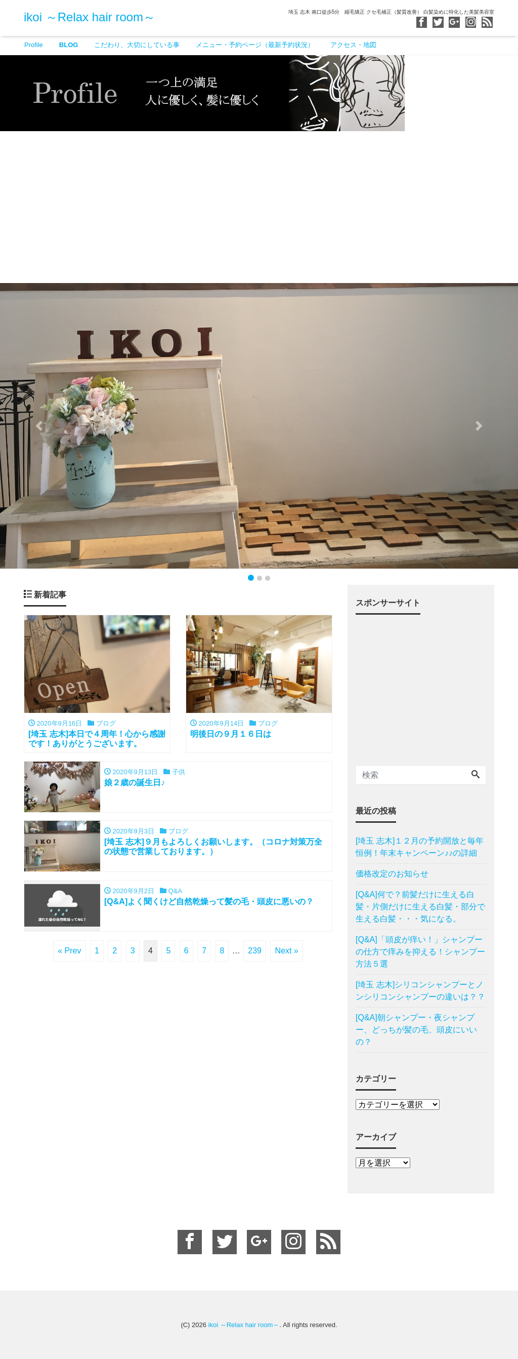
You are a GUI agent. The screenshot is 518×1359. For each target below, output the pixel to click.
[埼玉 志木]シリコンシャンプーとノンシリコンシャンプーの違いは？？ (420, 990)
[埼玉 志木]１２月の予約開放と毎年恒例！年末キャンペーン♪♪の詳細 (420, 846)
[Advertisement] (259, 207)
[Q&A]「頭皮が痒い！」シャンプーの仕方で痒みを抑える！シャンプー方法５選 (420, 951)
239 (255, 951)
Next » (286, 951)
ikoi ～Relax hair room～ (89, 17)
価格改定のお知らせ (392, 873)
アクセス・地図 (353, 45)
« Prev (69, 951)
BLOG (68, 45)
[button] (39, 426)
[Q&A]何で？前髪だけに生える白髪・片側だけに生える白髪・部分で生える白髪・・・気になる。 (420, 906)
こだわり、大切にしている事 (137, 45)
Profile (33, 45)
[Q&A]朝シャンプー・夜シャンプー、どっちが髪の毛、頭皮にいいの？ (416, 1029)
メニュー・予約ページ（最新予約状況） (255, 45)
